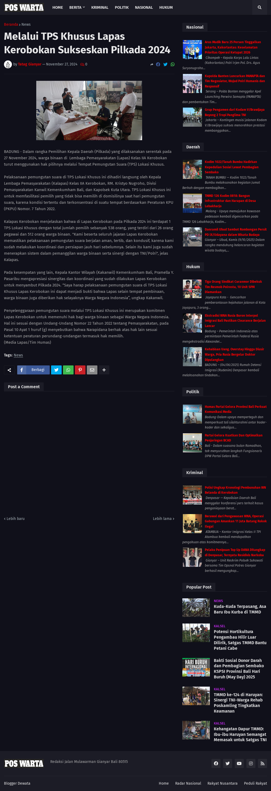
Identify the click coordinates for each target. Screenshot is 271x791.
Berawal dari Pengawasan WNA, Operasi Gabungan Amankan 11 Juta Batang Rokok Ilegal (236, 521)
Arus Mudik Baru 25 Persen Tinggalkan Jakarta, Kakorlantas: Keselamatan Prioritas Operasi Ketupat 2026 (233, 47)
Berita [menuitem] (75, 7)
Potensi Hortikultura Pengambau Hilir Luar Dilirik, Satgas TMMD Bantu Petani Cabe (240, 640)
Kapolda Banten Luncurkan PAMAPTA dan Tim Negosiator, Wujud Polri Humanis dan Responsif (235, 81)
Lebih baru (16, 518)
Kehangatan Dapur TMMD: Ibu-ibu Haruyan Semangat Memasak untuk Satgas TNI (240, 734)
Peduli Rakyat (255, 783)
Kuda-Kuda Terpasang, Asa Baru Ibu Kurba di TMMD (240, 609)
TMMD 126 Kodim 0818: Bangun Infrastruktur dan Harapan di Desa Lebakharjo (230, 201)
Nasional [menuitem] (144, 7)
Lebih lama (162, 518)
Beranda (11, 24)
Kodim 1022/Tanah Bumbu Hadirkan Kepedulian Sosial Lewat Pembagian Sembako (232, 167)
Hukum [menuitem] (166, 7)
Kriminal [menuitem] (100, 7)
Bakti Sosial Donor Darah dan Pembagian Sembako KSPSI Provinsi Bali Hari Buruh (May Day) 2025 (239, 668)
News (26, 24)
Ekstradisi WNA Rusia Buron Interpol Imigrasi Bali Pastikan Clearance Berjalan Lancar (235, 321)
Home (164, 783)
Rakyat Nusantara (222, 783)
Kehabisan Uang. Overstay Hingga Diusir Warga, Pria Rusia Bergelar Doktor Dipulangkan (234, 354)
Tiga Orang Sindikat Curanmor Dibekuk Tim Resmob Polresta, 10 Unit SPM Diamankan (233, 287)
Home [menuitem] (57, 7)
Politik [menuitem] (122, 7)
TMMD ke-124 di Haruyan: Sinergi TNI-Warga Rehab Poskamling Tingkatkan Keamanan (238, 703)
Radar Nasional (188, 783)
